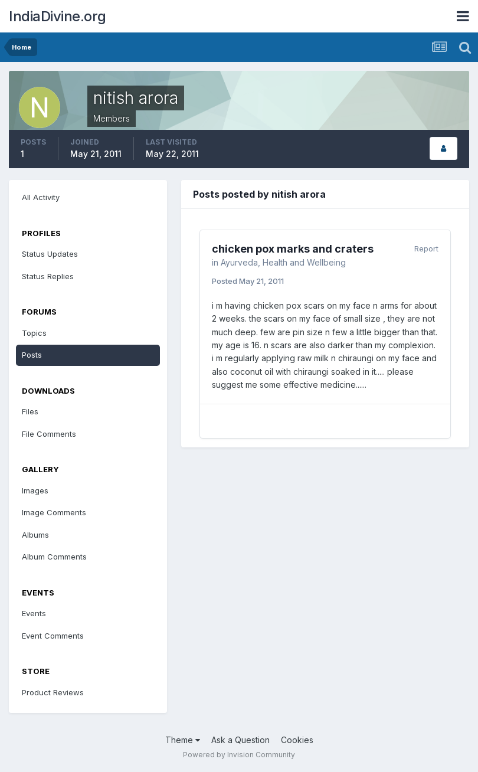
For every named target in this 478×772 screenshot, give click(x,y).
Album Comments (54, 556)
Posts (32, 354)
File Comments (49, 434)
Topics (34, 333)
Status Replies (48, 276)
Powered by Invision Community (239, 754)
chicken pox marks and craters (293, 249)
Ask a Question (240, 740)
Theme (182, 740)
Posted (248, 281)
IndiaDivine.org (57, 16)
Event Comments (53, 635)
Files (30, 411)
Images (35, 490)
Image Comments (54, 512)
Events (34, 613)
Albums (35, 534)
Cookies (297, 740)
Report (426, 248)
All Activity (41, 197)
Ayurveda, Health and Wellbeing (283, 262)
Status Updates (50, 254)
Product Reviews (53, 692)
